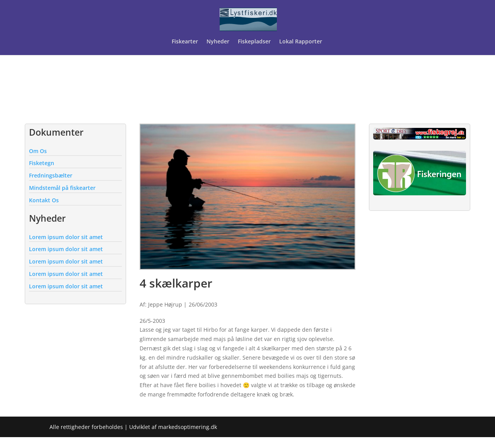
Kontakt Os (44, 200)
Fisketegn (41, 163)
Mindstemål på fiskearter (62, 187)
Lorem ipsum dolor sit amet (66, 237)
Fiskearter (185, 42)
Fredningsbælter (50, 175)
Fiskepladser (254, 42)
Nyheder (218, 42)
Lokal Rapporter (301, 42)
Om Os (38, 151)
